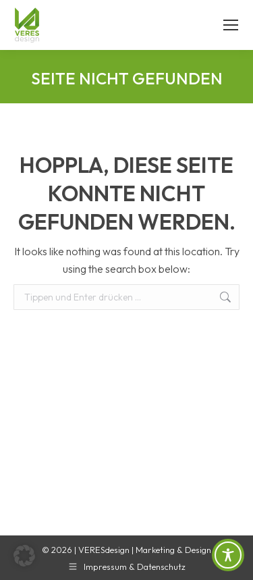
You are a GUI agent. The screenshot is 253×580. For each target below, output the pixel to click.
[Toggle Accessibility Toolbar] (228, 555)
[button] (24, 555)
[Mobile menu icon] (231, 25)
